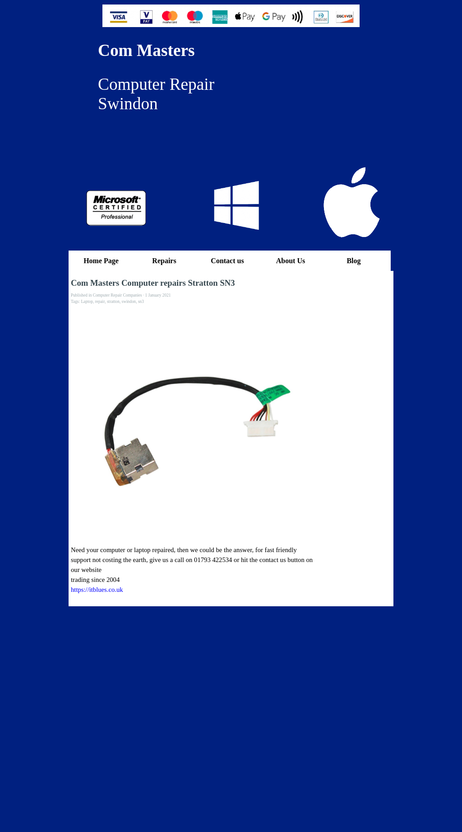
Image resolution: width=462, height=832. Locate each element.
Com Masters (146, 50)
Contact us (227, 261)
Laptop (86, 301)
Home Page (101, 261)
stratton (113, 301)
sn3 (141, 301)
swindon (129, 301)
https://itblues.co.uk (97, 589)
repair (100, 301)
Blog (353, 261)
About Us (290, 261)
